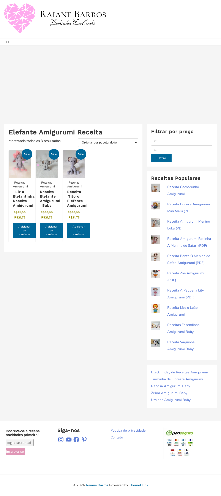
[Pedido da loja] (108, 142)
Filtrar (161, 158)
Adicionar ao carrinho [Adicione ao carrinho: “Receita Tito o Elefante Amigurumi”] (78, 230)
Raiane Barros (97, 485)
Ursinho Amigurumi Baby (171, 400)
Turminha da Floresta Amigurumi (177, 379)
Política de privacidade (128, 430)
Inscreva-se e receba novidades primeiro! (22, 433)
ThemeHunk (138, 485)
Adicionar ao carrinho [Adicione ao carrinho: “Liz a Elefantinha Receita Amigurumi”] (24, 230)
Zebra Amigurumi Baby (169, 393)
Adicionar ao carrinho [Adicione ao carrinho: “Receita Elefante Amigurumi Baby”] (51, 230)
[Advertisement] (110, 78)
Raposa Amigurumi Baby (170, 386)
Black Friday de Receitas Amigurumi (179, 372)
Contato (116, 437)
